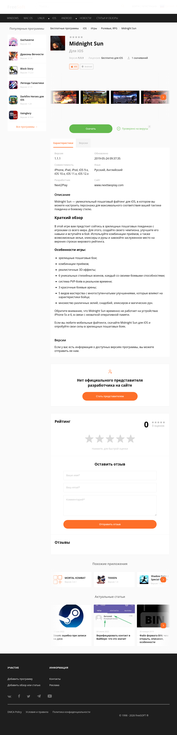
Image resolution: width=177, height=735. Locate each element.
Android (86, 66)
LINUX (41, 18)
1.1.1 (76, 58)
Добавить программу (20, 679)
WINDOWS (13, 18)
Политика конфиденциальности (71, 712)
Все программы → (26, 126)
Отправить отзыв (110, 524)
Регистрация (149, 6)
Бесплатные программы (64, 28)
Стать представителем (110, 396)
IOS (54, 18)
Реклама (54, 685)
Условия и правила (37, 712)
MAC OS (28, 18)
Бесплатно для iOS (112, 58)
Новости (85, 18)
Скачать (91, 128)
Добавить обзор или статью (24, 685)
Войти (136, 6)
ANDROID (66, 18)
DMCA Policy (15, 712)
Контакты (55, 679)
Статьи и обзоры (107, 18)
